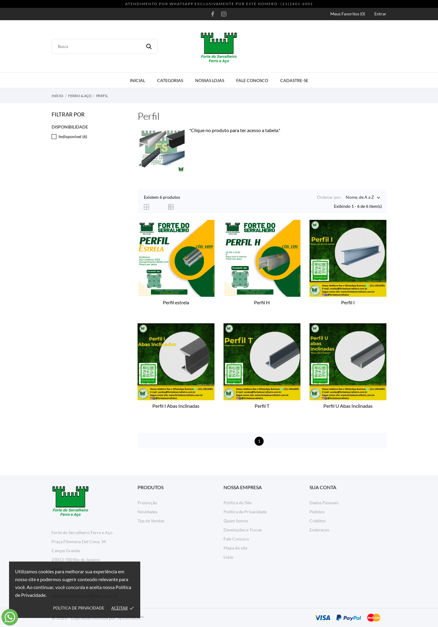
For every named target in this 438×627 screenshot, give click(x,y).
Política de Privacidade (78, 608)
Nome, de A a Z (360, 198)
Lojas (228, 556)
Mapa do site (235, 547)
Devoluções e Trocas (243, 529)
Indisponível (73, 136)
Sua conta (322, 487)
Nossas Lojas (209, 80)
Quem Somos (236, 520)
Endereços (319, 529)
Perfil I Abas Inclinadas (175, 406)
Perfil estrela (176, 302)
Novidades (147, 511)
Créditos (317, 520)
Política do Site (238, 502)
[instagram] (224, 14)
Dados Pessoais (323, 502)
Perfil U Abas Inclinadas (348, 406)
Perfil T (262, 406)
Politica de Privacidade (245, 511)
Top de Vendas (151, 520)
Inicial (140, 78)
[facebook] (212, 14)
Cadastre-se (294, 80)
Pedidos (317, 511)
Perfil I (348, 302)
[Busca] (105, 46)
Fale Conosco (254, 78)
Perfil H (262, 302)
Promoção (147, 502)
